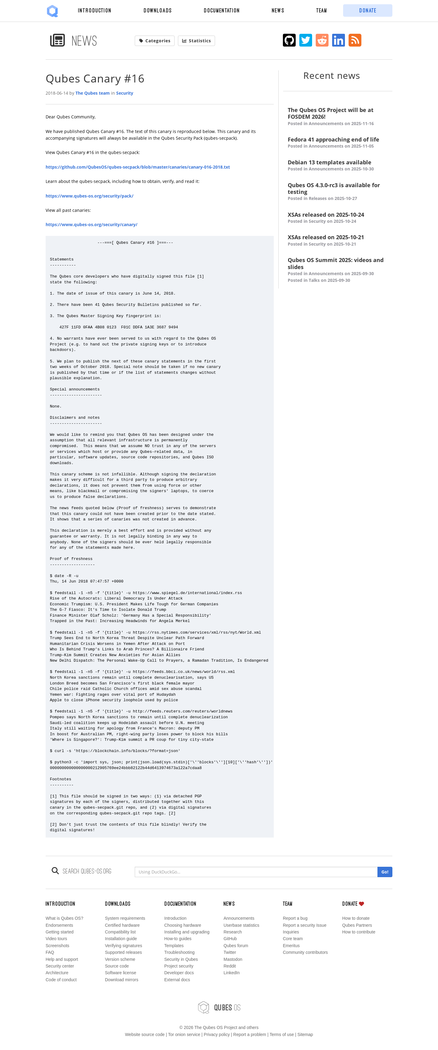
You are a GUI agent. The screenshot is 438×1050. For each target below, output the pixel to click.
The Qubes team (92, 93)
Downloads (158, 10)
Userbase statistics (241, 925)
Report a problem (249, 1034)
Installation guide (121, 938)
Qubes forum (236, 945)
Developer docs (179, 972)
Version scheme (120, 959)
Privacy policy (217, 1034)
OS (219, 1007)
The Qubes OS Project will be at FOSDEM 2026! (338, 117)
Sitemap (305, 1034)
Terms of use (281, 1034)
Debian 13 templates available (338, 166)
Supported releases (123, 952)
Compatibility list (120, 931)
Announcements (239, 918)
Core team (293, 938)
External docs (177, 979)
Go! (384, 872)
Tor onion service (184, 1034)
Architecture (57, 972)
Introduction (95, 10)
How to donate (356, 918)
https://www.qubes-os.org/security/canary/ (91, 224)
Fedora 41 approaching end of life (338, 143)
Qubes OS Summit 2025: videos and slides (338, 270)
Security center (60, 966)
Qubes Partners (357, 925)
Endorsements (59, 925)
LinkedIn (232, 972)
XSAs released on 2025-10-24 (338, 218)
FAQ (50, 952)
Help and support (62, 959)
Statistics (196, 41)
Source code (117, 966)
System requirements (125, 918)
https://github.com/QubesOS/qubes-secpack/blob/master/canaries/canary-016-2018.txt (138, 167)
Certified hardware (122, 925)
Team (321, 10)
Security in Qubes (181, 959)
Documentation (222, 10)
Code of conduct (61, 979)
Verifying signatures (123, 945)
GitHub (230, 938)
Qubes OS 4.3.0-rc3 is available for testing (338, 192)
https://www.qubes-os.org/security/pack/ (90, 196)
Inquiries (291, 931)
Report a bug (295, 918)
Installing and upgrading (187, 931)
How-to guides (178, 938)
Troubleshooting (179, 952)
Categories (155, 41)
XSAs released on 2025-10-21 (338, 240)
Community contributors (305, 952)
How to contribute (358, 931)
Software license (120, 972)
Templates (174, 945)
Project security (178, 966)
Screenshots (57, 945)
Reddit (230, 966)
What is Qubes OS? (64, 918)
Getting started (60, 931)
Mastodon (233, 959)
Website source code (145, 1034)
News (278, 10)
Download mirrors (121, 979)
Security (124, 93)
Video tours (56, 938)
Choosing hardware (182, 925)
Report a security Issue (304, 925)
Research (233, 931)
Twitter (230, 952)
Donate (368, 10)
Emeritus (291, 945)
